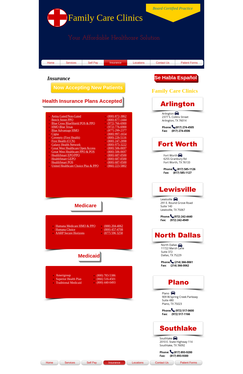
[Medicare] (85, 206)
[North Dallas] (177, 235)
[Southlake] (178, 328)
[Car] (176, 113)
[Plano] (178, 282)
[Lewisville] (177, 189)
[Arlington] (177, 103)
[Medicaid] (89, 256)
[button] (82, 101)
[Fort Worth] (177, 144)
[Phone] (173, 127)
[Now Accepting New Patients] (88, 88)
